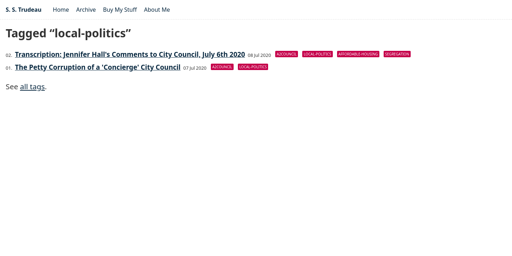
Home (61, 10)
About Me (157, 10)
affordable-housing (358, 54)
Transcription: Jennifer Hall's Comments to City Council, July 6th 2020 (130, 54)
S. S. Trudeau (24, 10)
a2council (287, 54)
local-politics (317, 54)
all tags (32, 86)
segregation (397, 54)
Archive (86, 10)
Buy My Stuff (120, 10)
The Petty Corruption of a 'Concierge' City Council (98, 67)
